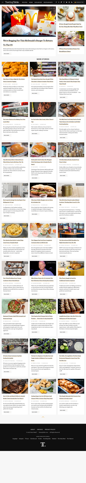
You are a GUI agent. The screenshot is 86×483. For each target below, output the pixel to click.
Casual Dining (79, 111)
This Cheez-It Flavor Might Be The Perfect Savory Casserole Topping (13, 87)
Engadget (15, 470)
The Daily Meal (61, 470)
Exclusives (38, 2)
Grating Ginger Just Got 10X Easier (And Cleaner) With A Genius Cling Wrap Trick (42, 425)
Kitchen (25, 197)
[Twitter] (59, 2)
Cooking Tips (80, 8)
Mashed (54, 470)
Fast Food (52, 8)
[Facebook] (56, 2)
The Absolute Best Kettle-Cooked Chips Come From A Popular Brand (14, 257)
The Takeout (70, 470)
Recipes (24, 2)
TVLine (27, 470)
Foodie (40, 470)
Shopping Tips (51, 69)
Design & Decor (51, 280)
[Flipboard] (61, 2)
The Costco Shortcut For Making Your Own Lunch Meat (12, 129)
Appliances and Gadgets (77, 69)
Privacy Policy (50, 461)
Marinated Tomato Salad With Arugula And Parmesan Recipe (14, 340)
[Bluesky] (66, 2)
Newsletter (78, 2)
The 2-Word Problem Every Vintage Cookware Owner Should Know (13, 297)
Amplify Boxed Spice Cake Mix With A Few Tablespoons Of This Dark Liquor (70, 340)
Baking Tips (80, 322)
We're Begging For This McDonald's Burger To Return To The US (27, 44)
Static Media (33, 464)
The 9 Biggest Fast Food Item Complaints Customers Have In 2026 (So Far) (42, 257)
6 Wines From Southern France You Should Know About (69, 56)
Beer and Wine (80, 38)
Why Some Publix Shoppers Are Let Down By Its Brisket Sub (42, 214)
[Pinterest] (64, 2)
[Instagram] (69, 2)
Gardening (52, 322)
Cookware (24, 280)
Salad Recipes (23, 322)
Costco (25, 111)
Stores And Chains (78, 154)
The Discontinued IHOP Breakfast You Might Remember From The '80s (69, 257)
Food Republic (47, 470)
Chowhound (33, 470)
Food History (52, 154)
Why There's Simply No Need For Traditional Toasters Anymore (70, 297)
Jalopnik (21, 470)
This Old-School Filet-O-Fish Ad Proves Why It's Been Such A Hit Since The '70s (14, 172)
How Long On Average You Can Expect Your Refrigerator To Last (13, 214)
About (33, 461)
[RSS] (72, 2)
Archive (40, 461)
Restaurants (48, 2)
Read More (6, 58)
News (31, 2)
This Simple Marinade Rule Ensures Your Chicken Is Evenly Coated (69, 425)
